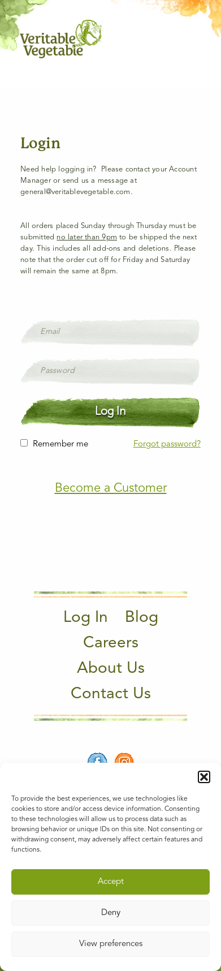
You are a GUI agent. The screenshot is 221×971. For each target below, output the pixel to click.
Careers (110, 643)
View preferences (110, 944)
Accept (111, 882)
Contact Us (111, 694)
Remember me (60, 444)
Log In (85, 618)
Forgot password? (167, 444)
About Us (111, 669)
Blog (141, 618)
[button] (204, 777)
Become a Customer (111, 488)
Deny (110, 913)
